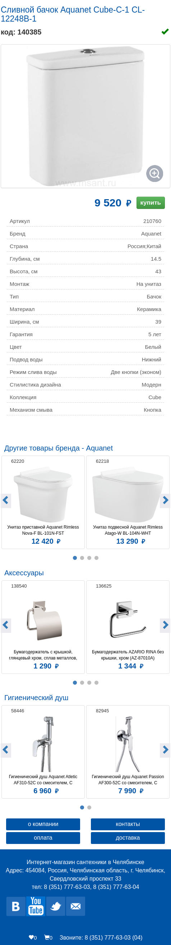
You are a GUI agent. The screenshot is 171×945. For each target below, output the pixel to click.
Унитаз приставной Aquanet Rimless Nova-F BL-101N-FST (43, 530)
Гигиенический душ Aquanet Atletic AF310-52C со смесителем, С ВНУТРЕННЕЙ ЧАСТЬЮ (43, 780)
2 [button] (82, 558)
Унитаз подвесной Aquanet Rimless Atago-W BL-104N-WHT (128, 530)
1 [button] (74, 558)
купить (150, 202)
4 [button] (96, 558)
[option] (43, 501)
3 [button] (89, 558)
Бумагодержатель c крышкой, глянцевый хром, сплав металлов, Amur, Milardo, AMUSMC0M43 (43, 655)
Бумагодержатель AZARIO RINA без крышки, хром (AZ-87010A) (128, 655)
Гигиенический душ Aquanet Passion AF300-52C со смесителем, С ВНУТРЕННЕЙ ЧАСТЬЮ (128, 780)
